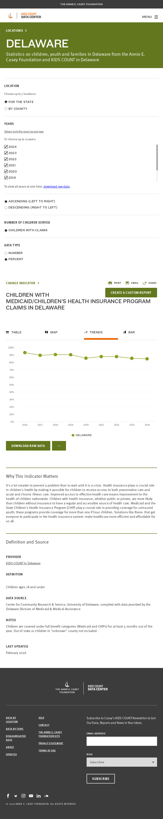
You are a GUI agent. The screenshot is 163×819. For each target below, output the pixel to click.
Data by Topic (15, 728)
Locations (14, 30)
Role (90, 754)
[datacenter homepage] (31, 16)
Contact (44, 724)
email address (96, 733)
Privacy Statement (51, 743)
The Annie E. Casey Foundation (81, 4)
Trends (96, 332)
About (10, 747)
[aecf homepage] (10, 16)
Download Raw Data (28, 445)
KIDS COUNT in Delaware (23, 563)
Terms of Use (47, 750)
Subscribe (100, 778)
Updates (11, 754)
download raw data (57, 186)
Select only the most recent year (24, 131)
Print (114, 283)
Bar (131, 332)
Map (54, 332)
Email (131, 283)
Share (150, 283)
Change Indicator (20, 283)
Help (41, 717)
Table (16, 332)
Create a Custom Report (131, 292)
